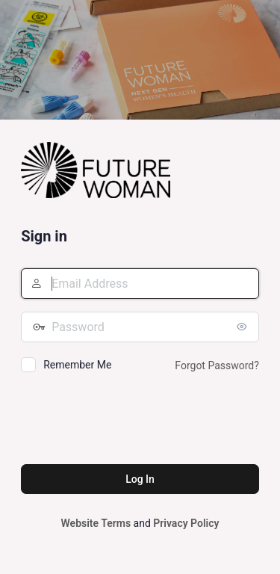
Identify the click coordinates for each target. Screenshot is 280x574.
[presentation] (134, 421)
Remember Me (77, 365)
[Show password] (244, 327)
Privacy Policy (186, 523)
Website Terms (96, 523)
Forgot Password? (217, 365)
